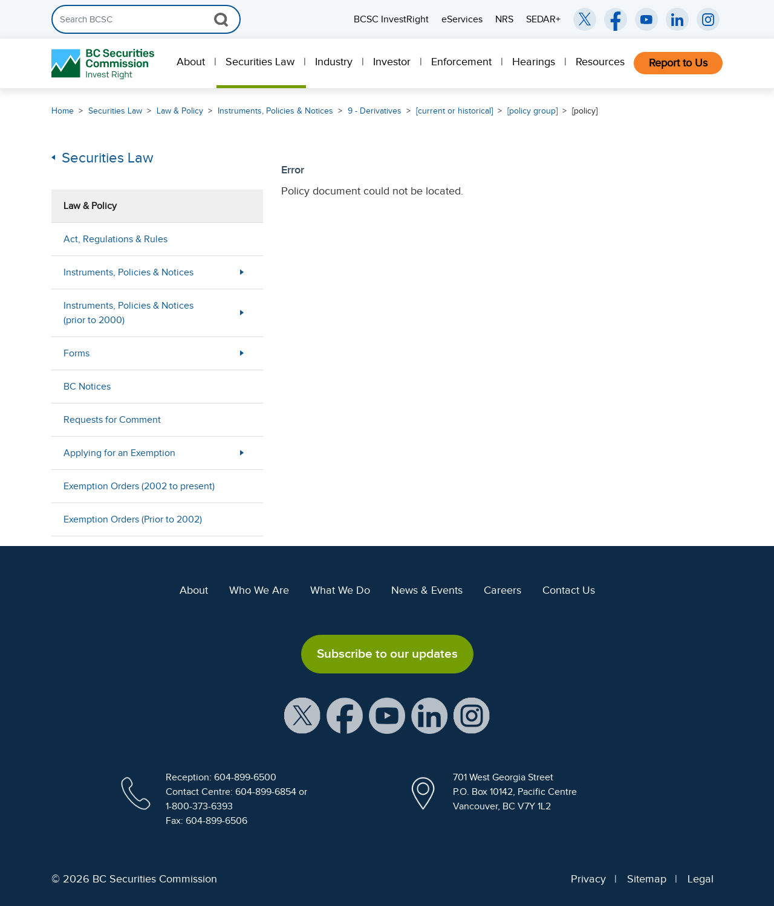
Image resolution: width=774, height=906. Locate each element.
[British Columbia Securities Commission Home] (104, 64)
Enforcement (461, 62)
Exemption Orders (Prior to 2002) (132, 519)
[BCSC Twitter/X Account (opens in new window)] (584, 19)
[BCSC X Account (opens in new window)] (302, 714)
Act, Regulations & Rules (115, 239)
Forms (76, 353)
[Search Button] (221, 19)
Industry (334, 62)
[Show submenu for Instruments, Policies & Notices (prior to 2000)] (242, 312)
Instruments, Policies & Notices (275, 110)
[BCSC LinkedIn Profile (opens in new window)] (429, 714)
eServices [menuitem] (462, 19)
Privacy (588, 879)
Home (62, 110)
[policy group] (532, 110)
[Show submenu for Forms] (242, 353)
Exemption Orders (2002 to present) (139, 486)
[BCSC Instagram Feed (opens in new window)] (708, 19)
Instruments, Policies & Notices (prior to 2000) (128, 313)
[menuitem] (191, 63)
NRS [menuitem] (504, 19)
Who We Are (259, 590)
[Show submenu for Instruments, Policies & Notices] (242, 272)
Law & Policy (180, 110)
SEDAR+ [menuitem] (543, 19)
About (191, 62)
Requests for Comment (112, 419)
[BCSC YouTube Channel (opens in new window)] (646, 19)
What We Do (340, 590)
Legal (701, 879)
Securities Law (260, 62)
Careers (502, 590)
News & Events (427, 590)
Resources (600, 62)
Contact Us (568, 590)
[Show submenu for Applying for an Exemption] (242, 452)
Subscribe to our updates (387, 653)
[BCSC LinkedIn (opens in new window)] (677, 19)
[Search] (146, 19)
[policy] (584, 110)
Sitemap (646, 879)
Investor (392, 62)
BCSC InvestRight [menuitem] (391, 19)
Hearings (533, 62)
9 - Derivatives (375, 110)
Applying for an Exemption (119, 453)
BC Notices (87, 386)
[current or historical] (454, 110)
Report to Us (678, 63)
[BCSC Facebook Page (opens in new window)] (615, 19)
